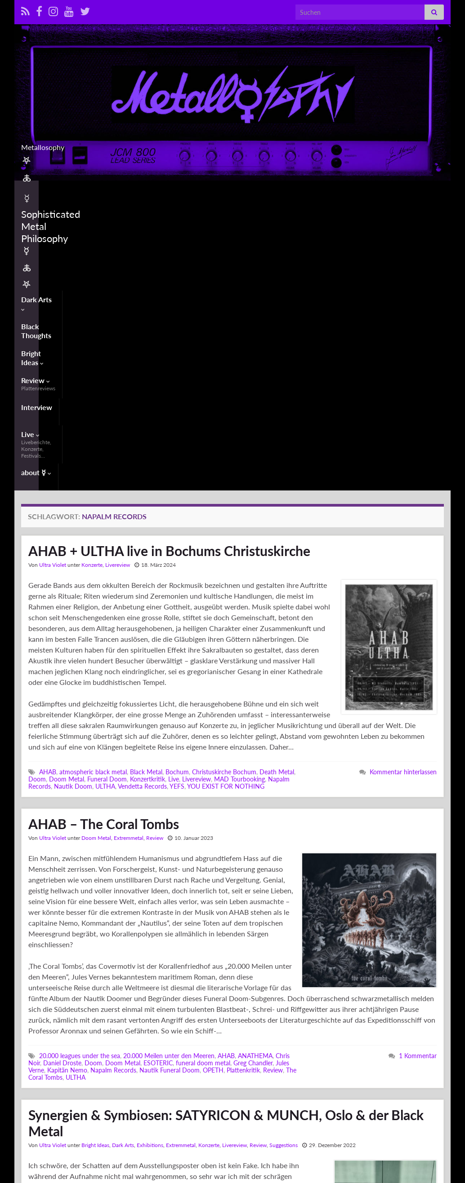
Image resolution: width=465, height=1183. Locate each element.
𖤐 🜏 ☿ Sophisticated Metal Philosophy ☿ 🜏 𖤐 (317, 1148)
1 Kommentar (418, 773)
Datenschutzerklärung (418, 1172)
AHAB (47, 489)
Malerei (261, 1087)
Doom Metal (66, 496)
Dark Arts (39, 189)
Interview (256, 189)
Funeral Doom (107, 496)
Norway (163, 1094)
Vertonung (213, 1101)
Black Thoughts (96, 189)
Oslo (184, 1094)
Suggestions (283, 862)
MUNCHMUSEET (76, 1094)
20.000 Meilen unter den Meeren (169, 773)
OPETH (213, 787)
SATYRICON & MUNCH (264, 1094)
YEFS (177, 503)
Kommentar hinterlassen (403, 489)
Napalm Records (113, 787)
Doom (37, 496)
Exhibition (248, 1080)
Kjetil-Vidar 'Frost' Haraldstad (117, 1087)
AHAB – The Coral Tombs (103, 541)
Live (325, 193)
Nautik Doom (73, 503)
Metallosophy (232, 144)
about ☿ (394, 189)
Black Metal (146, 489)
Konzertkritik (147, 496)
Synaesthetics (150, 1101)
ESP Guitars (214, 1080)
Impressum (405, 1164)
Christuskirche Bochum (224, 489)
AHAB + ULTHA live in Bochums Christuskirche (169, 268)
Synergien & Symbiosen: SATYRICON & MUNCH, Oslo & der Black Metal (226, 840)
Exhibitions (150, 862)
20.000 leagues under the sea (79, 773)
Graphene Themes (92, 1155)
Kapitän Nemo (67, 787)
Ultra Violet (52, 281)
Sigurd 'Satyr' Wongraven (63, 1101)
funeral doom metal (203, 780)
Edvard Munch (174, 1080)
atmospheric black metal (93, 489)
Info (397, 1148)
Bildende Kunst (95, 1080)
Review (210, 193)
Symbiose (115, 1101)
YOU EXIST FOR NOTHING (225, 503)
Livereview (117, 281)
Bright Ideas (157, 189)
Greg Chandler (253, 780)
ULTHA (105, 503)
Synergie (184, 1101)
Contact (401, 1155)
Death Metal (276, 489)
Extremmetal (128, 555)
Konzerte (92, 281)
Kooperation (178, 1087)
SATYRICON (210, 1094)
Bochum (177, 489)
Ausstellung (55, 1080)
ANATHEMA (255, 773)
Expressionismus (51, 1087)
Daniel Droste (62, 780)
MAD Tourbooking (239, 496)
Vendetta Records (142, 503)
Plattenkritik (243, 787)
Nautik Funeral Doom (169, 787)
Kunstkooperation (223, 1087)
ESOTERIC (158, 780)
